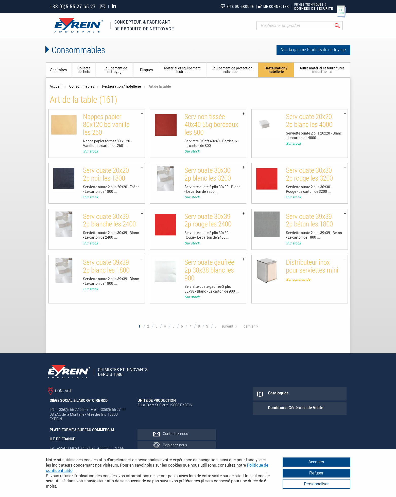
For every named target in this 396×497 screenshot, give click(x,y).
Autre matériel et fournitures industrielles (322, 70)
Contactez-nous (175, 433)
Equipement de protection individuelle (232, 70)
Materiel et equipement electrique (182, 70)
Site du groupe (237, 6)
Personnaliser (316, 484)
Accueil (55, 86)
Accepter (316, 462)
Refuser (316, 473)
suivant (227, 326)
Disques (146, 69)
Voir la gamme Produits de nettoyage (313, 49)
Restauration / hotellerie (276, 70)
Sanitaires (58, 69)
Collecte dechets (83, 70)
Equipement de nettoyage (115, 70)
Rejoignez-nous (175, 445)
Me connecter (273, 6)
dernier (249, 326)
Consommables (81, 86)
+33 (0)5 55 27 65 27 (73, 6)
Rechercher (341, 25)
